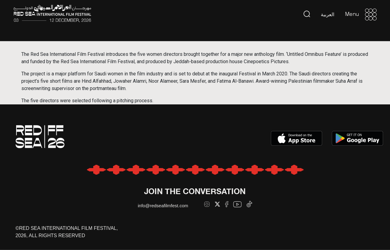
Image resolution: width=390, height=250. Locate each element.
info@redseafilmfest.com (163, 205)
